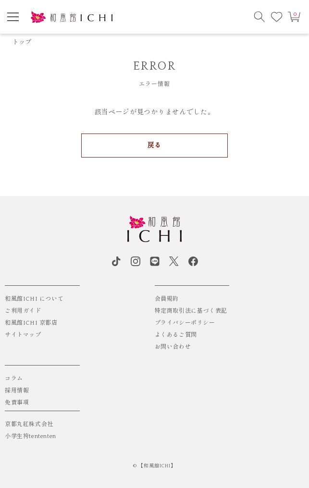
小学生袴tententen (30, 436)
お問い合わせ (173, 347)
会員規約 (167, 299)
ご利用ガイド (23, 311)
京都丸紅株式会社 (29, 424)
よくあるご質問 (176, 335)
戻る (154, 145)
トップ (22, 42)
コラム (14, 379)
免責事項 (17, 403)
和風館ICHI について (34, 299)
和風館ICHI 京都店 (31, 323)
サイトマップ (23, 335)
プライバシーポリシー (185, 323)
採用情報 (17, 391)
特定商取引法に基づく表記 (191, 311)
